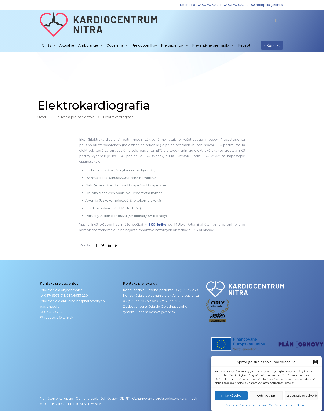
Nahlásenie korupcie (56, 398)
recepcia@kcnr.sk (270, 5)
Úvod (41, 117)
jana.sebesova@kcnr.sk (156, 312)
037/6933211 (211, 5)
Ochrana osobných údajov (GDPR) (103, 398)
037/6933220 (238, 5)
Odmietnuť (266, 395)
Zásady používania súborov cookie (246, 405)
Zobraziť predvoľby (302, 395)
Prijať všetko (231, 395)
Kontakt (271, 45)
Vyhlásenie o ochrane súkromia (288, 405)
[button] (315, 362)
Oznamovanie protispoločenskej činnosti (164, 398)
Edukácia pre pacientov (74, 117)
